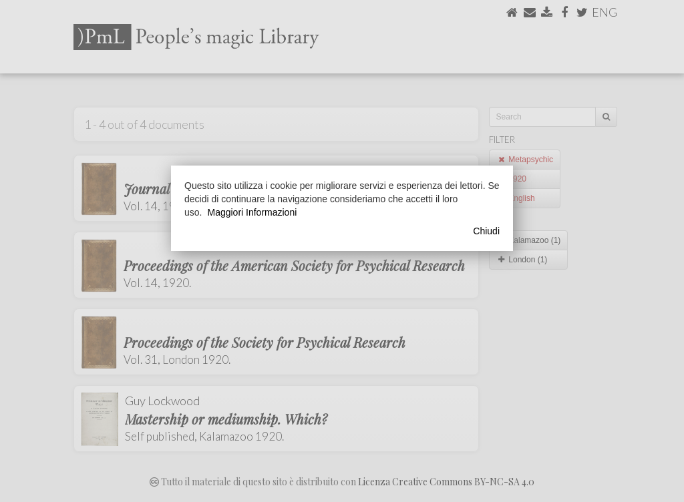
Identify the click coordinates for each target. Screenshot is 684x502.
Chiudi (486, 231)
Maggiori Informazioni (252, 212)
